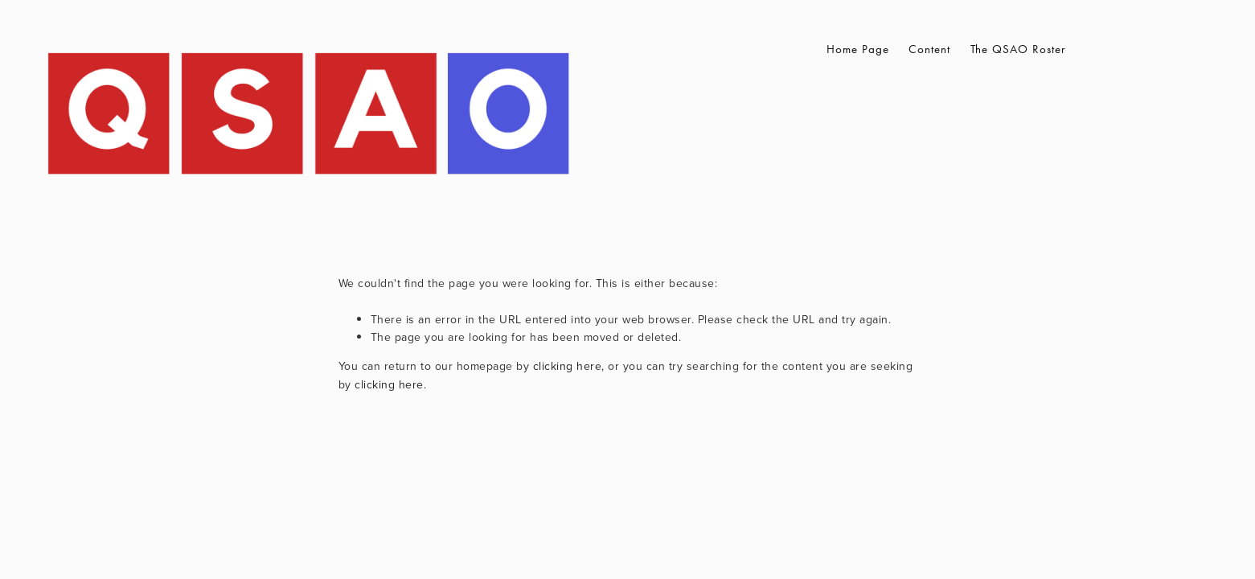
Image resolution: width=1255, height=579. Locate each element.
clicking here (567, 366)
